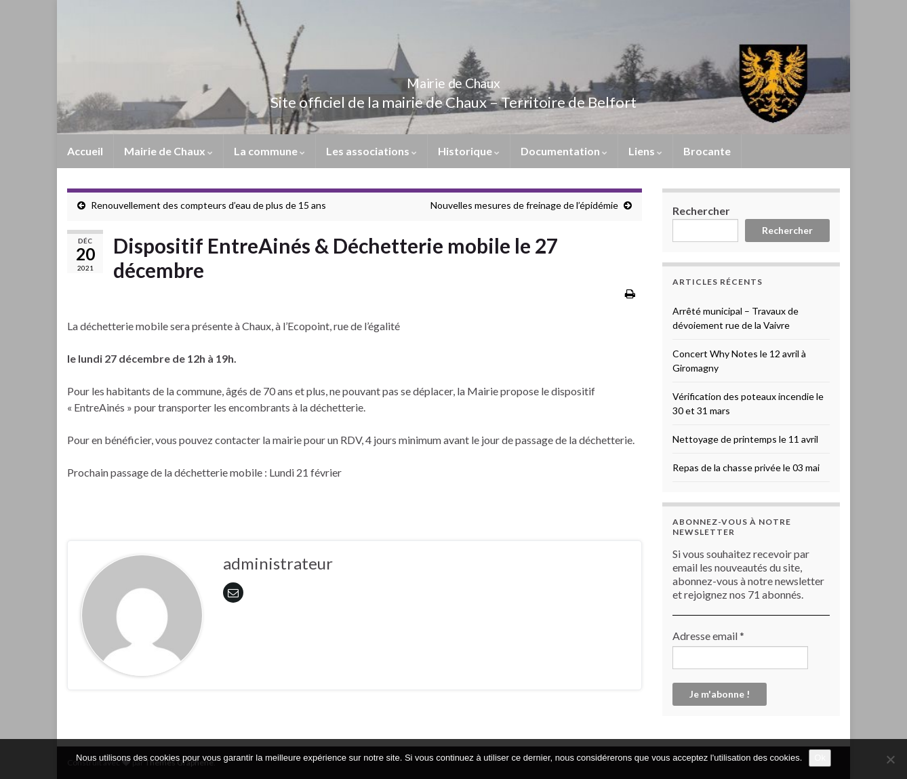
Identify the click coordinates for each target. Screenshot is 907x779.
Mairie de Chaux (453, 79)
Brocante (707, 150)
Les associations (371, 150)
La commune (269, 150)
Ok (820, 758)
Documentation (564, 150)
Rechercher (701, 210)
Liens (645, 150)
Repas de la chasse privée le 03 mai (746, 467)
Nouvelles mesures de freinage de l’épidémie (524, 205)
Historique (469, 150)
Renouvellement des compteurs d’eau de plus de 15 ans (208, 205)
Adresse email (708, 635)
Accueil (85, 150)
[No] (890, 759)
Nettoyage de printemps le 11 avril (745, 439)
